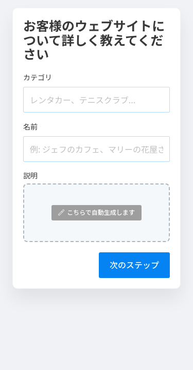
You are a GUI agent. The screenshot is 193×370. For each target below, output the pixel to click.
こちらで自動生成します (96, 212)
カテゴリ (37, 77)
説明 (30, 175)
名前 (30, 126)
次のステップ (134, 264)
